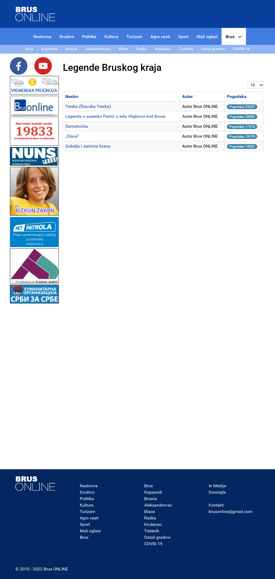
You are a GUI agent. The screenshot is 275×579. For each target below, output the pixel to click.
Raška (150, 518)
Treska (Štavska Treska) (88, 106)
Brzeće (150, 498)
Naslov (71, 96)
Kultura (86, 505)
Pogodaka (237, 96)
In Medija (217, 485)
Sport (85, 524)
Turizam (87, 511)
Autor (187, 96)
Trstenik (151, 530)
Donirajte (217, 492)
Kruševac (153, 524)
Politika (87, 498)
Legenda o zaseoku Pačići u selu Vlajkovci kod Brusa (115, 116)
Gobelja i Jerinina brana (87, 146)
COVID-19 (153, 543)
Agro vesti (89, 518)
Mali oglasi (90, 530)
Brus (84, 537)
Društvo (87, 492)
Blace (149, 511)
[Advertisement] (34, 385)
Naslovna (89, 485)
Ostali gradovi (157, 537)
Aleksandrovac (158, 505)
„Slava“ (72, 136)
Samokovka (76, 126)
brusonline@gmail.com (230, 511)
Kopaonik (153, 492)
